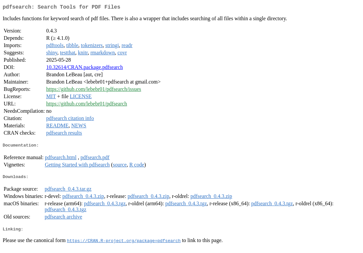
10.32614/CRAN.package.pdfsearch (84, 68)
